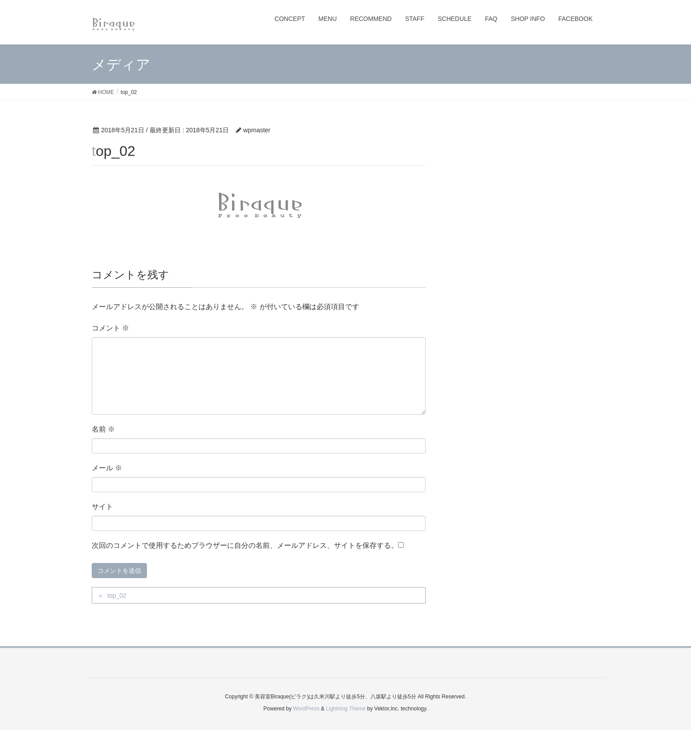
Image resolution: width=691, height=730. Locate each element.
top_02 (116, 595)
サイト (102, 506)
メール (107, 468)
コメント (110, 328)
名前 (103, 429)
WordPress (306, 709)
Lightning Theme (346, 709)
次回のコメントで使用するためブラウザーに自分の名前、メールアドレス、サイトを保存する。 (245, 545)
